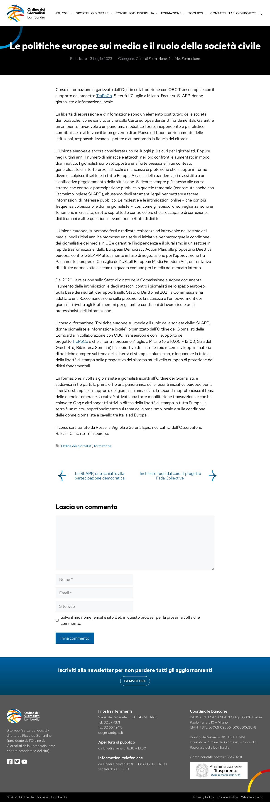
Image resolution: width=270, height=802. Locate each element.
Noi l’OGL (64, 13)
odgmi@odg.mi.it (110, 732)
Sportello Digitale (95, 13)
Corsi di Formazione (151, 58)
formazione (102, 446)
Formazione (174, 13)
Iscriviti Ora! (135, 681)
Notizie (174, 58)
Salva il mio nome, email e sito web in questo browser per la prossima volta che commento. (130, 620)
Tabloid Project (242, 13)
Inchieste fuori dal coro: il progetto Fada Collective (170, 476)
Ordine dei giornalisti (76, 446)
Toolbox (198, 13)
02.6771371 (112, 722)
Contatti (218, 13)
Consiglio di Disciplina (137, 13)
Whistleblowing (252, 797)
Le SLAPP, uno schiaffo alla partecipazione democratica (100, 476)
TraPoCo (104, 95)
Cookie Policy (227, 797)
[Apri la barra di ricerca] (260, 13)
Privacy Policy (203, 797)
